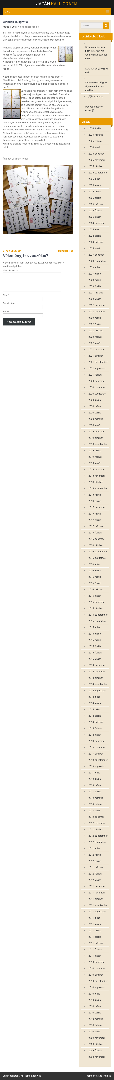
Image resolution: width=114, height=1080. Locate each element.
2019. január (95, 463)
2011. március (96, 943)
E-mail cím (9, 307)
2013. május (95, 785)
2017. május (95, 513)
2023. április (95, 286)
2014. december (97, 665)
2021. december (97, 349)
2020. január (95, 425)
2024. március (96, 242)
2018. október (96, 482)
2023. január (95, 299)
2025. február (95, 210)
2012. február (95, 873)
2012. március (96, 867)
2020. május (95, 406)
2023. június (95, 273)
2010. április (95, 1012)
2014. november (97, 671)
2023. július (94, 267)
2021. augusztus (97, 368)
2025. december (97, 153)
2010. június (95, 1000)
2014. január (95, 734)
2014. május (95, 709)
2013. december (97, 741)
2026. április (95, 128)
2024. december (97, 223)
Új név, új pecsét (12, 251)
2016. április (95, 583)
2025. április (95, 198)
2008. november (97, 1056)
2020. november (97, 387)
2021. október (96, 355)
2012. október (96, 829)
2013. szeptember (98, 760)
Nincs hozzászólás (28, 26)
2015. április (95, 646)
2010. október (96, 974)
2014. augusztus (97, 690)
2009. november (97, 1038)
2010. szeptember (98, 981)
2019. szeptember (98, 444)
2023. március (96, 292)
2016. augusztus (97, 558)
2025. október (96, 166)
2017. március (96, 526)
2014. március (96, 722)
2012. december (97, 816)
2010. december (97, 962)
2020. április (95, 412)
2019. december (97, 431)
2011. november (97, 892)
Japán (57, 3)
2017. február (95, 532)
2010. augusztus (97, 987)
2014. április (95, 715)
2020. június (95, 400)
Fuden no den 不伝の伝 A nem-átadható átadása (96, 86)
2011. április (95, 936)
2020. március (96, 419)
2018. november (97, 475)
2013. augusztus (97, 766)
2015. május (95, 640)
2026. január (95, 147)
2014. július (94, 696)
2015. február (95, 652)
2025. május (95, 191)
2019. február (95, 456)
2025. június (95, 185)
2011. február (95, 949)
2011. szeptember (98, 905)
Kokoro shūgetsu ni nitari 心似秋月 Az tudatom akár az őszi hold (96, 53)
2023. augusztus (97, 261)
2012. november (97, 823)
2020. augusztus (97, 393)
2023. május (95, 280)
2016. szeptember (98, 551)
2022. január (95, 343)
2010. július (94, 993)
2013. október (96, 753)
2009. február (95, 1050)
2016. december (97, 539)
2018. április (95, 501)
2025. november (97, 160)
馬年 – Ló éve (96, 96)
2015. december (97, 602)
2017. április (95, 520)
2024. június (95, 229)
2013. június (95, 779)
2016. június (95, 570)
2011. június (95, 924)
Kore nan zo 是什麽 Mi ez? (96, 70)
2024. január (95, 248)
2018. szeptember (98, 488)
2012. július (94, 848)
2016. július (94, 564)
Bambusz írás (65, 251)
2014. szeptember (98, 684)
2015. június (95, 633)
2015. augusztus (97, 621)
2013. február (95, 804)
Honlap (6, 315)
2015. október (96, 608)
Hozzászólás (10, 270)
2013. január (95, 810)
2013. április (95, 791)
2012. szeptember (98, 835)
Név (6, 298)
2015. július (94, 627)
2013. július (94, 772)
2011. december (97, 886)
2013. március (96, 798)
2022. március (96, 330)
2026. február (95, 141)
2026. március (96, 134)
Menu (7, 11)
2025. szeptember (98, 172)
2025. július (94, 179)
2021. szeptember (98, 362)
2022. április (95, 324)
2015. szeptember (98, 614)
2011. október (96, 899)
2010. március (96, 1019)
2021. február (95, 374)
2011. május (95, 930)
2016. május (95, 576)
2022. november (97, 311)
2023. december (97, 254)
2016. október (96, 545)
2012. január (95, 880)
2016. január (95, 595)
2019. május (95, 450)
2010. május (95, 1006)
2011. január (95, 955)
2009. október (96, 1044)
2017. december (97, 507)
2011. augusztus (97, 911)
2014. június (95, 703)
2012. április (95, 861)
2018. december (97, 469)
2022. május (95, 318)
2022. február (95, 336)
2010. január (95, 1031)
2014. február (95, 728)
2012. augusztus (97, 842)
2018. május (95, 494)
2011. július (94, 918)
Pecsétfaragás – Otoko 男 (94, 108)
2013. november (97, 747)
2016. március (96, 589)
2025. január (95, 216)
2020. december (97, 381)
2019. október (96, 438)
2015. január (95, 659)
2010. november (97, 968)
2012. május (95, 854)
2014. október (96, 678)
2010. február (95, 1025)
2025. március (96, 204)
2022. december (97, 305)
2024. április (95, 235)
